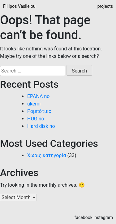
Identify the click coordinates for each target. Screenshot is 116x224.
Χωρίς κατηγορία (46, 155)
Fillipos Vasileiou (19, 6)
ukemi (34, 104)
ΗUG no (35, 119)
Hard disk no (41, 126)
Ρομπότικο (39, 111)
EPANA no (38, 96)
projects (105, 6)
